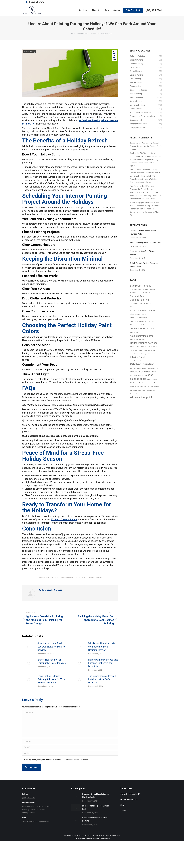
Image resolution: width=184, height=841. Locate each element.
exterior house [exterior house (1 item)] (147, 303)
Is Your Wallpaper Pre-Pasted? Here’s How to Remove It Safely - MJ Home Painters (145, 205)
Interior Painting (29, 52)
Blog (122, 805)
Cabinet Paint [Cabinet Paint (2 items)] (137, 296)
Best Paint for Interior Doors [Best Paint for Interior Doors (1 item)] (151, 293)
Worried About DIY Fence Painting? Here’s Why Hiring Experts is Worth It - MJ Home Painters (145, 173)
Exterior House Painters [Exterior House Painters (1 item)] (136, 307)
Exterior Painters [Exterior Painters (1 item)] (143, 325)
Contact (123, 810)
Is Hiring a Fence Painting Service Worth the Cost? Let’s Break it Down (143, 179)
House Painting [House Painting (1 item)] (151, 329)
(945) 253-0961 (154, 10)
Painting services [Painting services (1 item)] (152, 379)
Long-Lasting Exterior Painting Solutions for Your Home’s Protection (51, 679)
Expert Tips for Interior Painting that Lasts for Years (52, 661)
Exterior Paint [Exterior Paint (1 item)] (133, 325)
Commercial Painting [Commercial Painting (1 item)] (136, 303)
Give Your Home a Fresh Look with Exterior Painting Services (51, 646)
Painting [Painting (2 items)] (148, 375)
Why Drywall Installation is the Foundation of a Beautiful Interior (101, 646)
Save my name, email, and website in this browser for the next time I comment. (56, 760)
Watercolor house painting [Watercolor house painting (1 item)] (137, 394)
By (67, 577)
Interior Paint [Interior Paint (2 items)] (137, 357)
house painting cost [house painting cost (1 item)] (135, 332)
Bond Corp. (134, 143)
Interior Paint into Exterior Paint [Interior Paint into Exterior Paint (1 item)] (138, 361)
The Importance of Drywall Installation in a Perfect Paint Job (102, 679)
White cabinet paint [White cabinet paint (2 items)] (141, 397)
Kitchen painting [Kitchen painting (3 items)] (142, 364)
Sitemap (77, 838)
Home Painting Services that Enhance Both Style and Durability (103, 663)
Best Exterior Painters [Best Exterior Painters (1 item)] (136, 289)
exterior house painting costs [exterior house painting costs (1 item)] (138, 314)
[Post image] (28, 647)
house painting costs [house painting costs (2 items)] (141, 335)
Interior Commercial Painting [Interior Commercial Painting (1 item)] (138, 354)
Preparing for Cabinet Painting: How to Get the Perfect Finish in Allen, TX (145, 146)
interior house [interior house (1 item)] (151, 354)
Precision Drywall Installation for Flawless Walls (143, 232)
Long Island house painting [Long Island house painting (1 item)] (150, 368)
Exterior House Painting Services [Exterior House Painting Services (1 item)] (139, 317)
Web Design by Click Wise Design (96, 838)
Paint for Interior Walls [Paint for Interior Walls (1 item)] (136, 375)
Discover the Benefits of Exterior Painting (143, 253)
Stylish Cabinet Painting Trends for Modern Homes (144, 264)
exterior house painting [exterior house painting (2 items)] (143, 310)
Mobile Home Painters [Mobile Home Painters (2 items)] (143, 371)
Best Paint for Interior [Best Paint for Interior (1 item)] (136, 293)
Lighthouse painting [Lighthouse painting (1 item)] (135, 368)
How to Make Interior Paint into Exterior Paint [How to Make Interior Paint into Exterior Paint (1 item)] (142, 350)
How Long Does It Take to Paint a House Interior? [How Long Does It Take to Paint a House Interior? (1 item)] (143, 346)
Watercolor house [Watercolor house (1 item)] (150, 390)
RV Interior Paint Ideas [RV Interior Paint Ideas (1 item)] (154, 386)
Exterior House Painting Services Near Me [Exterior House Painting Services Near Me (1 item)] (142, 321)
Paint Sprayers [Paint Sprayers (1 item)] (134, 383)
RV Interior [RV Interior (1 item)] (133, 386)
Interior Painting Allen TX (130, 794)
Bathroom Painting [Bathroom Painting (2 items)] (140, 285)
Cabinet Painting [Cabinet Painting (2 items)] (139, 299)
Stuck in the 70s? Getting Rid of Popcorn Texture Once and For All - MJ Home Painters (145, 156)
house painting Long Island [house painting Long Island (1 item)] (137, 339)
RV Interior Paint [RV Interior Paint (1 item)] (141, 386)
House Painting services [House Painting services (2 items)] (143, 342)
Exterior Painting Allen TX (130, 799)
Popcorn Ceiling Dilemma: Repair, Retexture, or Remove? (144, 162)
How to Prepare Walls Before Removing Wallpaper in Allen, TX (144, 212)
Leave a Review (35, 2)
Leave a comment (95, 577)
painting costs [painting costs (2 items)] (138, 378)
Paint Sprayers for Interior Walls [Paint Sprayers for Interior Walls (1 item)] (148, 383)
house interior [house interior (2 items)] (138, 328)
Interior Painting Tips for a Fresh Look (145, 242)
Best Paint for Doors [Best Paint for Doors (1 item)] (149, 289)
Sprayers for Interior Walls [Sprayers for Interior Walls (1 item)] (137, 390)
